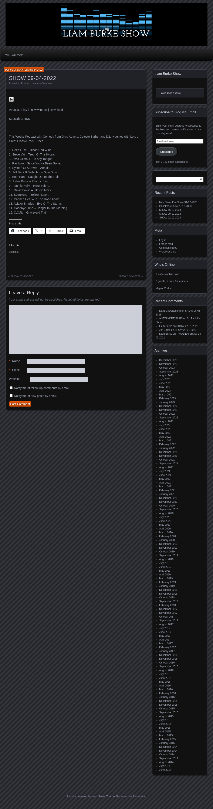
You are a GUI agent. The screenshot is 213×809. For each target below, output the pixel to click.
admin (20, 69)
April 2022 (165, 436)
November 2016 (168, 658)
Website (14, 379)
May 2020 (164, 524)
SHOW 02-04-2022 (22, 276)
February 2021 (167, 490)
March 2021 (166, 486)
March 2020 (166, 532)
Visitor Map (14, 54)
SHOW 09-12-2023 (170, 213)
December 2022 (168, 406)
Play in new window (34, 109)
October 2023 (167, 367)
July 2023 (164, 379)
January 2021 (167, 494)
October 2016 (167, 662)
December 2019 (168, 543)
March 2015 (166, 735)
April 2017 (165, 639)
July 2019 (164, 563)
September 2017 (168, 620)
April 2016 (165, 685)
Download (56, 109)
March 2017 (166, 643)
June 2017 (165, 632)
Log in (162, 240)
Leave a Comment (42, 83)
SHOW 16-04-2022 (129, 276)
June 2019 (165, 566)
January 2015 (167, 743)
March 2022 (166, 440)
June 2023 (165, 383)
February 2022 (167, 444)
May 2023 (164, 386)
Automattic (139, 796)
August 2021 (166, 467)
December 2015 (168, 700)
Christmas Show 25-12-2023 (175, 206)
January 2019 (167, 586)
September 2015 (168, 712)
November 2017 (168, 612)
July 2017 (164, 628)
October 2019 (167, 551)
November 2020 (168, 501)
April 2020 (165, 528)
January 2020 (167, 540)
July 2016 (164, 674)
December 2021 (168, 452)
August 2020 (166, 513)
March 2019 (166, 578)
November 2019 (168, 547)
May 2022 (164, 432)
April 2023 (165, 390)
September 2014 (168, 758)
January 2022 (167, 448)
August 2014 (166, 762)
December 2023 (168, 360)
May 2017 (164, 635)
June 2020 (165, 520)
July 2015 (164, 720)
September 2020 (168, 509)
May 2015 (164, 727)
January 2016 (167, 697)
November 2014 (168, 750)
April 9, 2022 (35, 69)
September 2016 (168, 666)
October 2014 (167, 754)
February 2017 (167, 647)
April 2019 (165, 574)
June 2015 (165, 723)
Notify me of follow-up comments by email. (42, 388)
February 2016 (167, 693)
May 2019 (164, 570)
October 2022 (167, 413)
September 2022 (168, 417)
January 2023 (167, 402)
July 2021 (164, 471)
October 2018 (167, 597)
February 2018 (167, 605)
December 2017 (168, 609)
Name (14, 361)
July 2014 (164, 766)
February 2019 (167, 582)
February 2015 (167, 739)
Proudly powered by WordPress (86, 796)
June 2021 (165, 475)
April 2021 (165, 482)
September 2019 (168, 555)
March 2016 (166, 689)
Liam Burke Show (168, 74)
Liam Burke (165, 326)
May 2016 (164, 681)
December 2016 (168, 654)
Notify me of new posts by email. (35, 396)
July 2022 (164, 425)
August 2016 (166, 670)
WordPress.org (167, 251)
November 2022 (168, 409)
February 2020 (167, 536)
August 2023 (166, 375)
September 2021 (168, 463)
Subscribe (166, 151)
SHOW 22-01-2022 (187, 326)
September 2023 (168, 371)
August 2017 (166, 624)
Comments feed (168, 247)
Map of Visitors (164, 288)
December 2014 (168, 746)
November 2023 (168, 363)
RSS (27, 118)
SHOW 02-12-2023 (170, 217)
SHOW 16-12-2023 (170, 209)
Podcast (25, 83)
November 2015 (168, 704)
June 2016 (165, 677)
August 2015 (166, 716)
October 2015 (167, 708)
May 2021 (164, 478)
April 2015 (165, 731)
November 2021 (168, 455)
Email (14, 370)
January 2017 (167, 651)
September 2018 (168, 601)
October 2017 (167, 616)
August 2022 (166, 421)
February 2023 (167, 398)
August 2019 (166, 559)
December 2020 (168, 498)
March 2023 (166, 394)
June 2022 (165, 429)
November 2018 (168, 593)
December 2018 (168, 589)
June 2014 (165, 769)
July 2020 (164, 517)
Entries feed (166, 244)
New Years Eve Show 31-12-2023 (178, 202)
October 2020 (167, 505)
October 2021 (167, 459)
